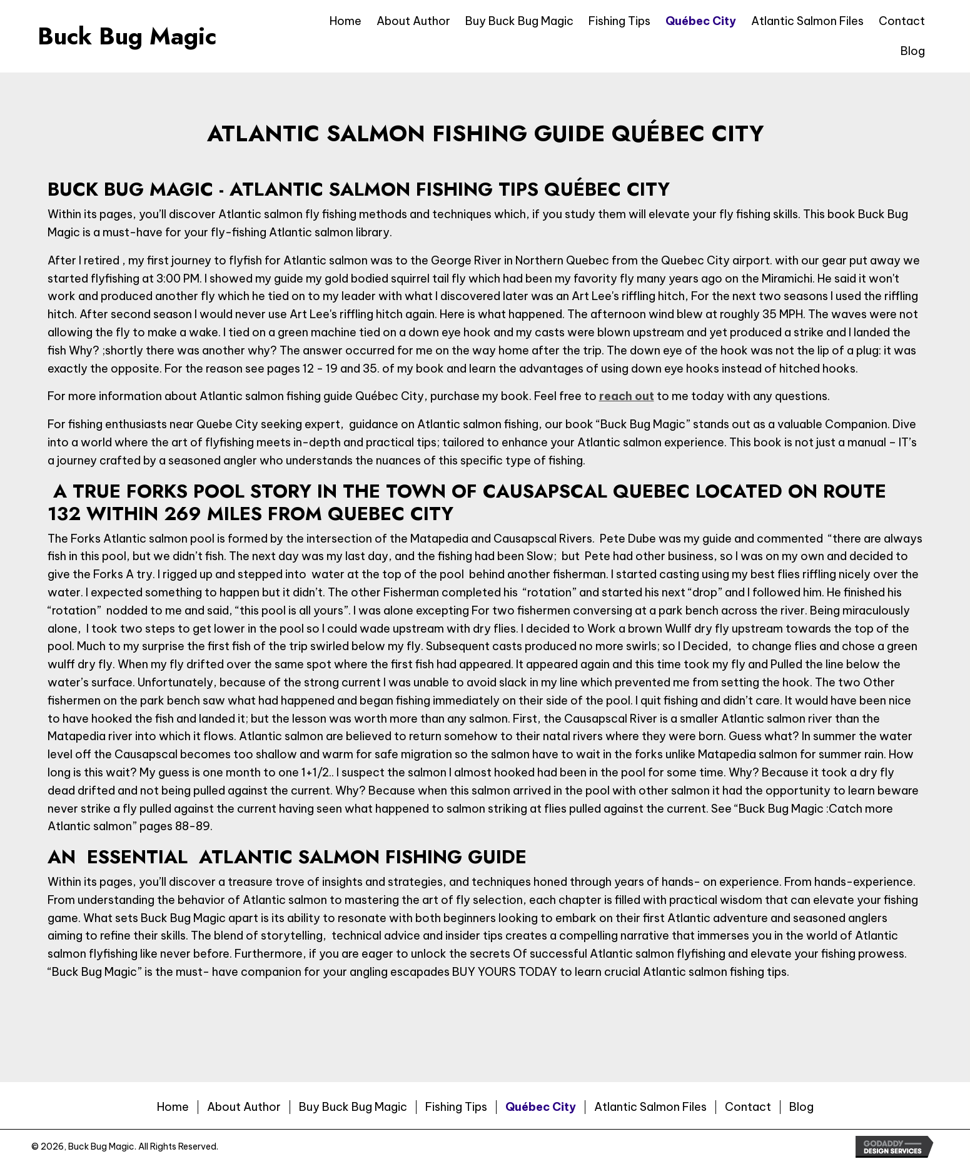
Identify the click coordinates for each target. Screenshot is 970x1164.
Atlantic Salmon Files (650, 1107)
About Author (244, 1107)
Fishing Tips (456, 1107)
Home (173, 1107)
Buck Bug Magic (127, 36)
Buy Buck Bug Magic (353, 1107)
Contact (748, 1107)
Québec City (540, 1107)
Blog (801, 1107)
